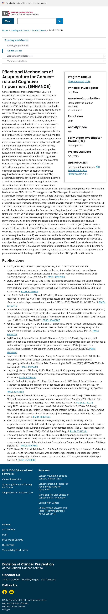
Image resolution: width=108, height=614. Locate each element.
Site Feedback (48, 579)
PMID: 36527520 (56, 277)
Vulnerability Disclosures (15, 550)
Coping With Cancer (49, 502)
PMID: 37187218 (84, 402)
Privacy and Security (12, 539)
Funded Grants (14, 50)
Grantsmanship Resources (20, 55)
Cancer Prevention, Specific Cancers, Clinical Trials (53, 477)
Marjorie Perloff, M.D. (79, 81)
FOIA (4, 534)
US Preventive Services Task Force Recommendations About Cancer (53, 510)
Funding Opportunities (18, 45)
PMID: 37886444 (27, 377)
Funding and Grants (16, 40)
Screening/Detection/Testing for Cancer (17, 486)
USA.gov (6, 609)
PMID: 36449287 (51, 320)
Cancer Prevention (12, 479)
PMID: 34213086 (26, 459)
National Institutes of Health (15, 603)
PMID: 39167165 (29, 445)
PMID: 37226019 (29, 291)
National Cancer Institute (13, 606)
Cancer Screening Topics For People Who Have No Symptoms (53, 486)
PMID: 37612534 (78, 431)
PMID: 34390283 (29, 366)
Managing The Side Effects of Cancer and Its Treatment (54, 496)
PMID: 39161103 (15, 391)
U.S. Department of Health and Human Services (24, 600)
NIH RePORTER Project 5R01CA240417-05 (84, 170)
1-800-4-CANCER (10, 579)
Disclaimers (8, 544)
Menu (8, 21)
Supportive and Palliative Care (17, 492)
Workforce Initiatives (17, 60)
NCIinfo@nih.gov (30, 579)
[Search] (59, 21)
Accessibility (8, 529)
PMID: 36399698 (41, 416)
